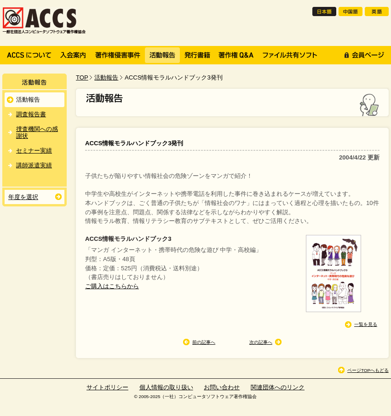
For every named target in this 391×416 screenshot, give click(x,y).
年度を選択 (23, 197)
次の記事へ (260, 342)
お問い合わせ (222, 387)
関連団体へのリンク (278, 387)
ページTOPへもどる (368, 370)
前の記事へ (203, 342)
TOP (82, 77)
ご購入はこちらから (112, 286)
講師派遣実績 (34, 165)
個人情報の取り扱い (166, 387)
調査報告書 (31, 114)
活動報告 (106, 77)
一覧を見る (365, 324)
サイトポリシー (107, 387)
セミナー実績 (34, 150)
